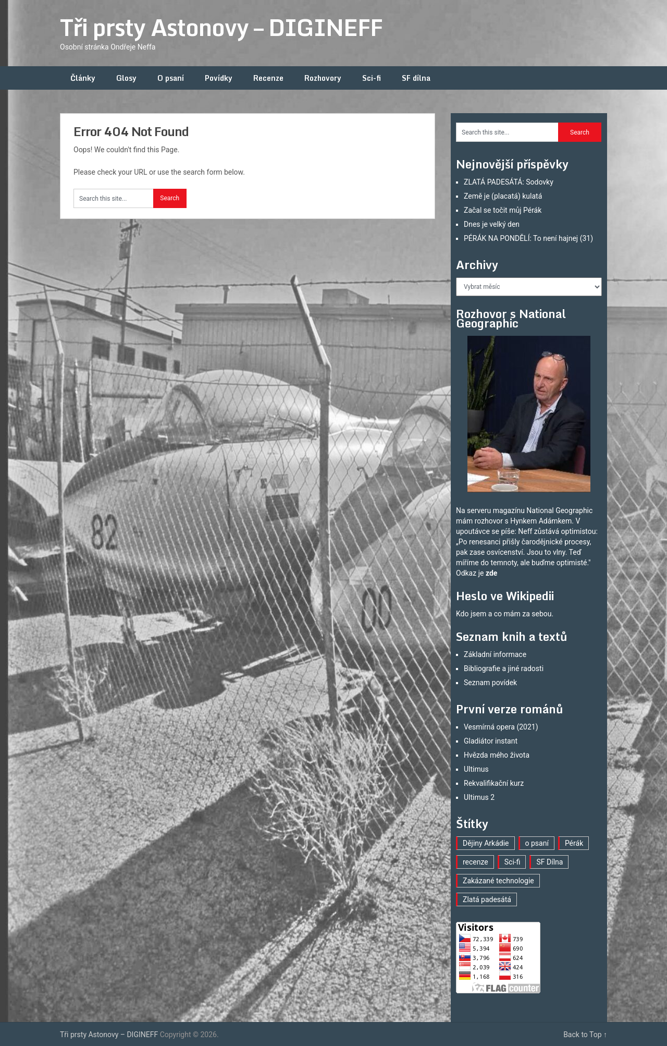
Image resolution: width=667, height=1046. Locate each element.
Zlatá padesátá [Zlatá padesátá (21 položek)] (487, 899)
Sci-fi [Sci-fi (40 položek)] (512, 862)
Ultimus (476, 769)
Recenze (268, 78)
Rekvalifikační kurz (494, 783)
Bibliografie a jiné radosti (504, 668)
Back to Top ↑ (585, 1034)
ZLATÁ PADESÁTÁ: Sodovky (508, 182)
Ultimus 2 (479, 797)
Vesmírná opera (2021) (501, 727)
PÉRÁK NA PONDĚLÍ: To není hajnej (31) (528, 238)
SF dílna (416, 78)
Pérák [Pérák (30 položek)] (574, 843)
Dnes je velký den (492, 224)
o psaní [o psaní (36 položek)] (537, 843)
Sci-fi (371, 78)
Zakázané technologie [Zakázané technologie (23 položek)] (498, 881)
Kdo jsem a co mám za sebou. (504, 614)
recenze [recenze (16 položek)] (475, 862)
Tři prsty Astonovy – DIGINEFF (221, 27)
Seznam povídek (490, 682)
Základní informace (495, 654)
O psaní (170, 78)
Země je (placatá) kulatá (503, 196)
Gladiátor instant (490, 741)
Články (82, 78)
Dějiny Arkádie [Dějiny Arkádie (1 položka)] (486, 843)
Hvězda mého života (496, 755)
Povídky (218, 78)
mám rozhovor (479, 521)
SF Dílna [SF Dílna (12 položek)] (549, 862)
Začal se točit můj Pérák (502, 210)
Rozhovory (322, 78)
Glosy (126, 78)
